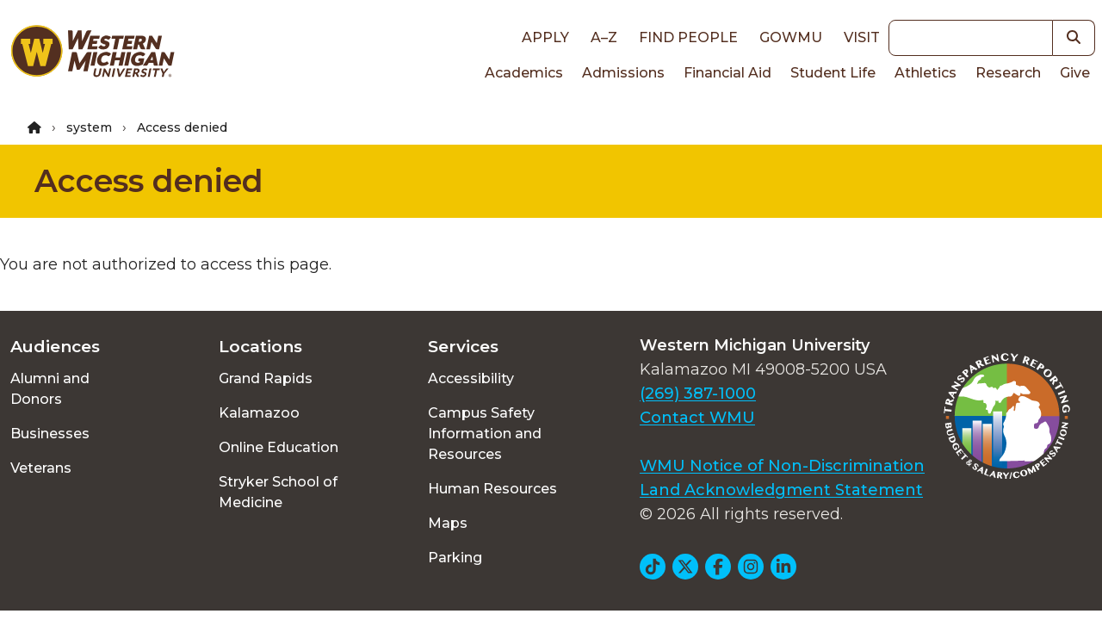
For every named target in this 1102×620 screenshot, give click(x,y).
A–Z (604, 37)
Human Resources (492, 488)
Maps (447, 523)
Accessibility (471, 378)
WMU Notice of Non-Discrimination (782, 465)
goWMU (790, 37)
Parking (455, 557)
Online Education (278, 447)
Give (1075, 73)
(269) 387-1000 (698, 393)
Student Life (833, 73)
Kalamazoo (259, 413)
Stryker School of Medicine (278, 492)
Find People (688, 37)
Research (1008, 73)
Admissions (623, 73)
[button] (1074, 38)
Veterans (40, 468)
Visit (862, 37)
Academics (524, 73)
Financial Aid (727, 73)
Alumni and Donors (50, 388)
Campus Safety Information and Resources (485, 433)
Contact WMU (697, 417)
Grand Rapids (266, 378)
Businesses (50, 433)
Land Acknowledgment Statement (781, 489)
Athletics (926, 73)
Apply (545, 37)
